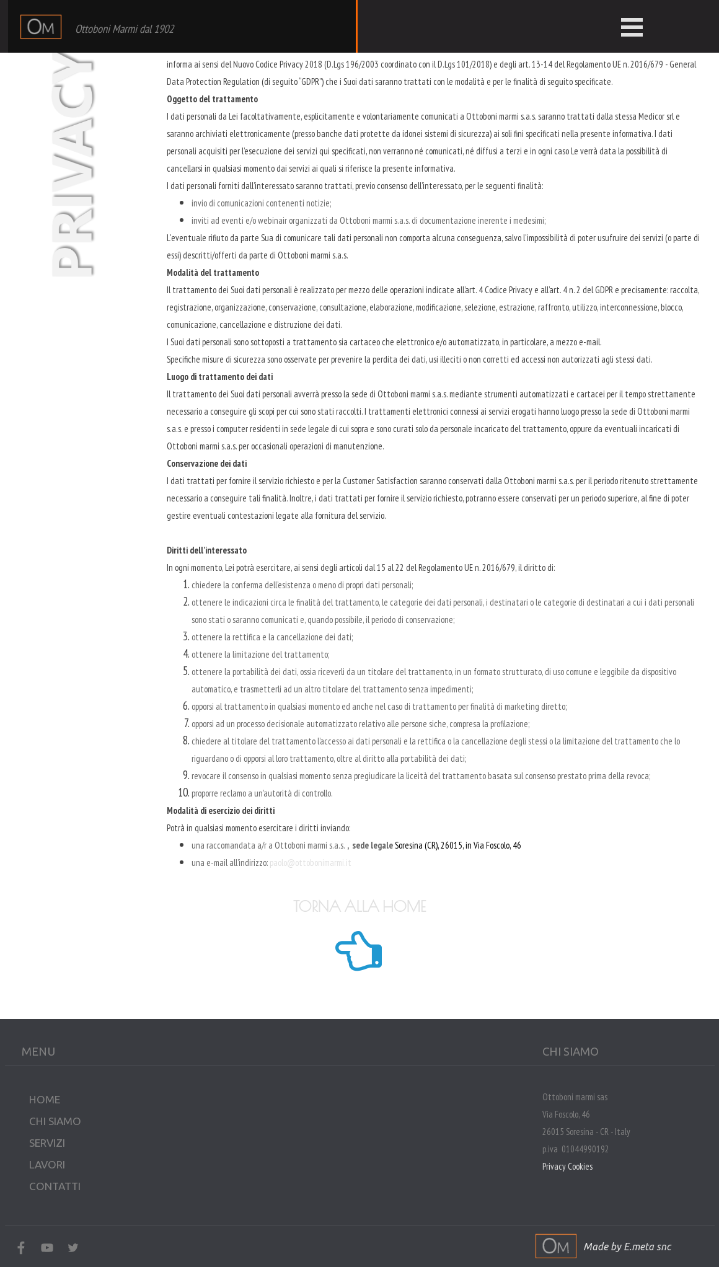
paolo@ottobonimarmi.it (310, 862)
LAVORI (47, 1164)
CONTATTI (55, 1186)
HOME (44, 1099)
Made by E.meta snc (627, 1246)
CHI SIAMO (55, 1121)
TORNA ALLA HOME (359, 906)
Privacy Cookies (567, 1166)
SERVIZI (47, 1143)
